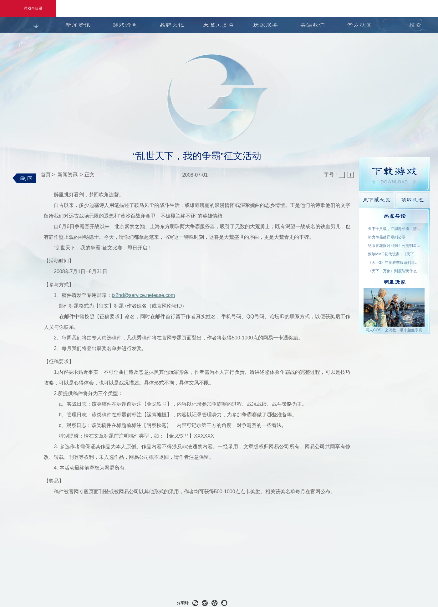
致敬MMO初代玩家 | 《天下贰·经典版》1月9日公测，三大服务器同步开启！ (394, 254)
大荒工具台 (218, 25)
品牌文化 (171, 25)
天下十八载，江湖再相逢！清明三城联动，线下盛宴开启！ (394, 229)
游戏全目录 (28, 8)
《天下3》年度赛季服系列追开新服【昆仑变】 (394, 262)
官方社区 (359, 25)
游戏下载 (394, 174)
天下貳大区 (376, 199)
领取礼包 (412, 199)
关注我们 (312, 25)
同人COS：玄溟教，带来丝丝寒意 (393, 330)
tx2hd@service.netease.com (143, 295)
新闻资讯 (77, 25)
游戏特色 (124, 25)
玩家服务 (265, 25)
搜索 (415, 25)
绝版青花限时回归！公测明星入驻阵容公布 (394, 245)
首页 (46, 174)
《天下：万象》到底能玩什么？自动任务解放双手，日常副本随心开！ (394, 271)
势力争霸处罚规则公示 (386, 237)
